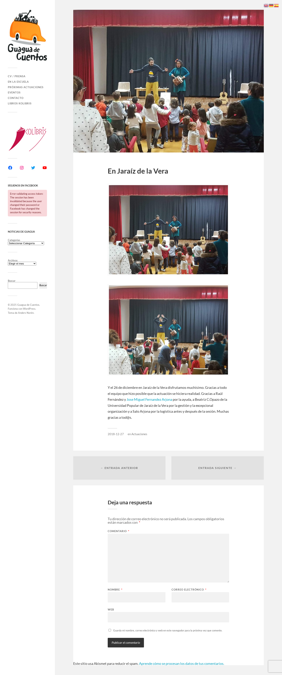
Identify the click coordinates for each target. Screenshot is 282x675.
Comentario (118, 531)
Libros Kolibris (20, 103)
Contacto (16, 98)
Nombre (115, 589)
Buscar (11, 280)
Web (111, 609)
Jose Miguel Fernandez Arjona (149, 399)
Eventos (14, 92)
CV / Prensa (16, 76)
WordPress (29, 308)
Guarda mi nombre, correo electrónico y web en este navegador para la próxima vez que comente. (167, 630)
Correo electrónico (189, 589)
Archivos (13, 260)
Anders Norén (26, 312)
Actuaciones (139, 434)
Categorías (14, 240)
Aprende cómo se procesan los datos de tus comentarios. (181, 663)
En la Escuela (18, 81)
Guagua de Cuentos (28, 304)
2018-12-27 (116, 434)
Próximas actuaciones (25, 87)
